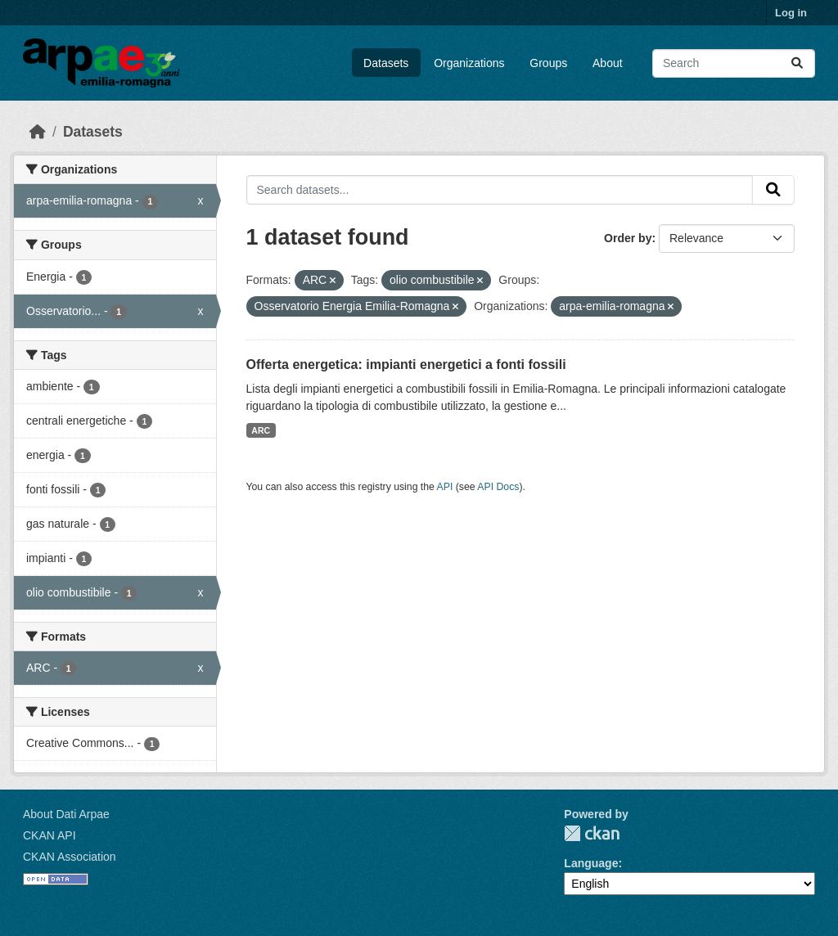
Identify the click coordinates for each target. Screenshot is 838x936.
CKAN (591, 833)
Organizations (469, 63)
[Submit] (797, 63)
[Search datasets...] (733, 63)
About (607, 63)
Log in (791, 13)
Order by (627, 238)
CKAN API (49, 835)
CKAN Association (69, 856)
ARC (260, 430)
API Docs (498, 487)
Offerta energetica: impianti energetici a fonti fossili (406, 364)
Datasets (385, 63)
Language (591, 863)
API (445, 487)
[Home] (37, 132)
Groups (548, 63)
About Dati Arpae (66, 814)
